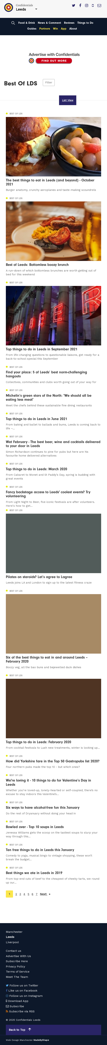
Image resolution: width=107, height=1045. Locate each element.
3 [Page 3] (20, 894)
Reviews (69, 22)
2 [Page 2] (16, 894)
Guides (31, 28)
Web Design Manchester (19, 1040)
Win (55, 28)
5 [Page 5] (28, 894)
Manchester (14, 932)
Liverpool (12, 942)
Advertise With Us (18, 956)
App (63, 28)
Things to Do (85, 22)
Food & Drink (26, 22)
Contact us (13, 950)
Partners (44, 28)
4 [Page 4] (24, 894)
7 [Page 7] (36, 894)
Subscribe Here (17, 961)
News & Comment (49, 22)
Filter (48, 82)
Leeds (10, 937)
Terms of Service (17, 971)
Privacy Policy (15, 966)
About (73, 28)
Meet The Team (17, 977)
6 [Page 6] (32, 894)
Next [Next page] (45, 894)
